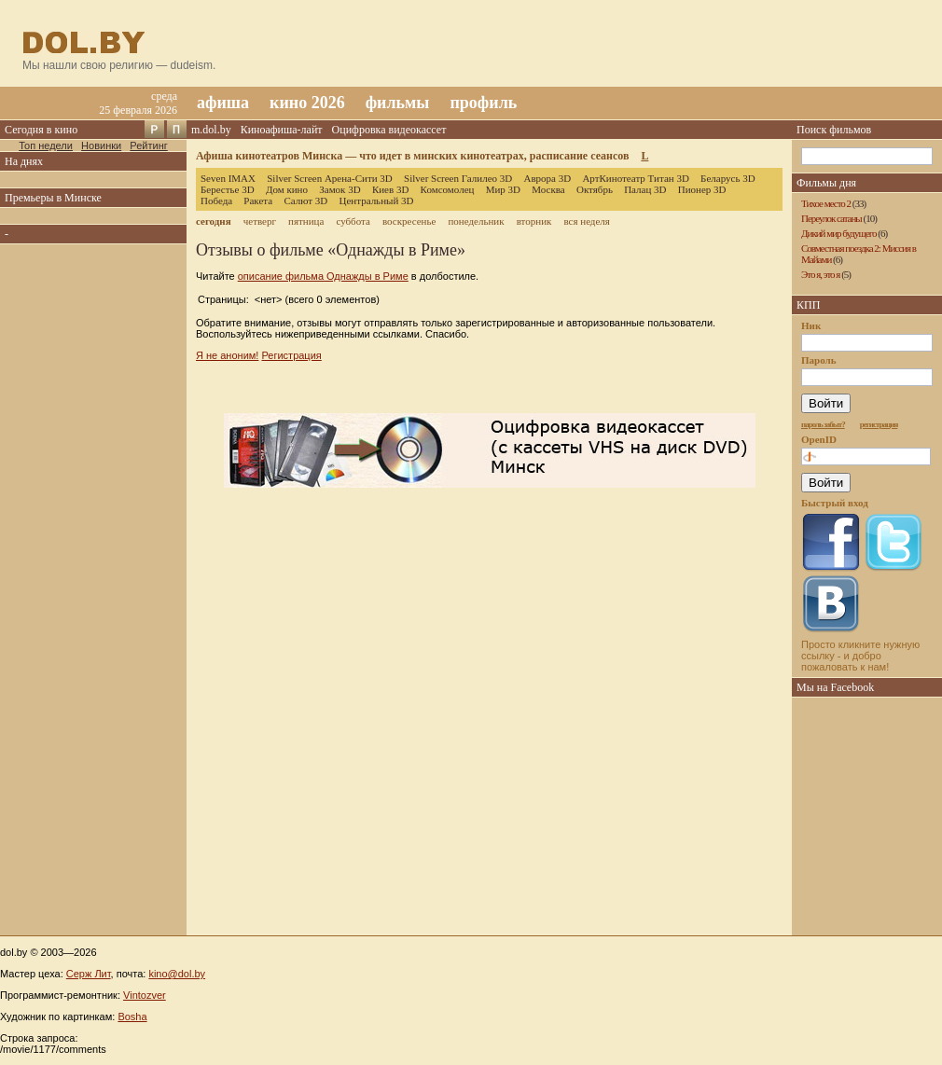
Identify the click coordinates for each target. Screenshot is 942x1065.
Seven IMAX (228, 178)
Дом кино (287, 189)
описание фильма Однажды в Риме (323, 276)
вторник (534, 221)
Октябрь (594, 189)
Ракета (257, 200)
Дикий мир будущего (839, 233)
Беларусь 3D (727, 178)
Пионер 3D (702, 189)
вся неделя (586, 221)
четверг (259, 221)
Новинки (101, 145)
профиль (483, 102)
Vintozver (144, 995)
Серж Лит (88, 973)
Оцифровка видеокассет (389, 129)
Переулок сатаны (831, 218)
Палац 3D (645, 189)
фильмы (398, 102)
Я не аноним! (227, 355)
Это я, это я (820, 274)
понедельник (476, 221)
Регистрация (291, 355)
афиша (223, 102)
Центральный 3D (376, 200)
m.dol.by (211, 129)
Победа (216, 200)
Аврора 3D (547, 178)
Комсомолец (448, 189)
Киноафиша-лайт (282, 129)
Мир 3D (503, 189)
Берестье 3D (228, 189)
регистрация (879, 424)
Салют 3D (305, 200)
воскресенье (409, 221)
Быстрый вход (834, 502)
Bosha (132, 1016)
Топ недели (46, 145)
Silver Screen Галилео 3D (458, 178)
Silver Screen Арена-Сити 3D (330, 178)
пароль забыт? (823, 424)
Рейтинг (148, 145)
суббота (352, 221)
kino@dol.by (176, 973)
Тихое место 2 (826, 203)
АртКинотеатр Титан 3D (635, 178)
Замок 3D (339, 189)
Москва (548, 189)
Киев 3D (390, 189)
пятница (306, 221)
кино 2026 (307, 102)
